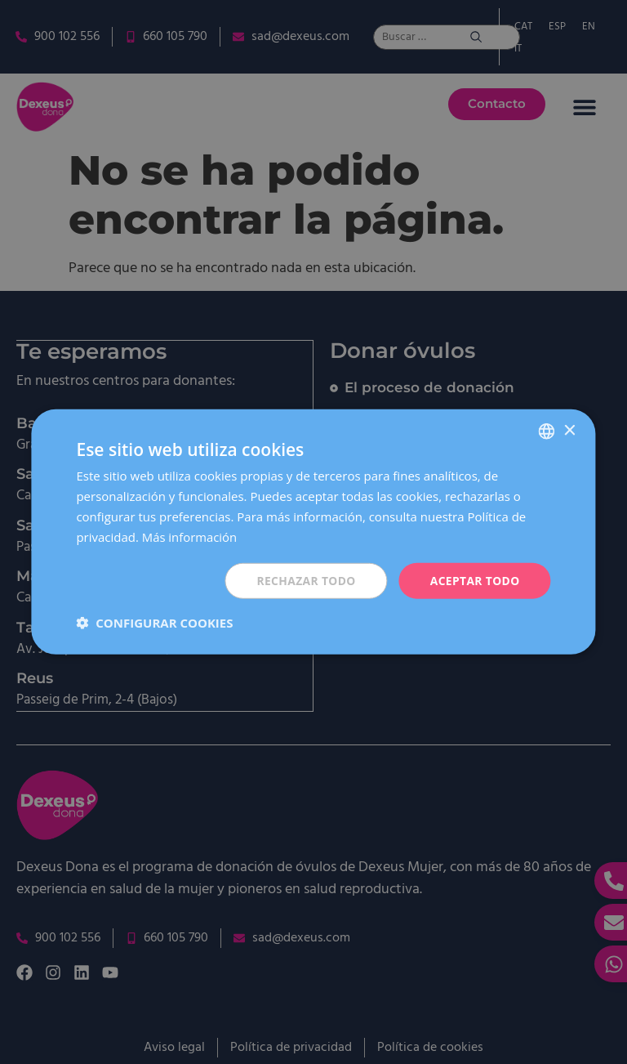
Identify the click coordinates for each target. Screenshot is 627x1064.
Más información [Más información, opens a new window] (190, 536)
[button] (154, 623)
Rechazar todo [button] (304, 580)
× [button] (569, 430)
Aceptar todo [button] (474, 580)
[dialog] (313, 532)
